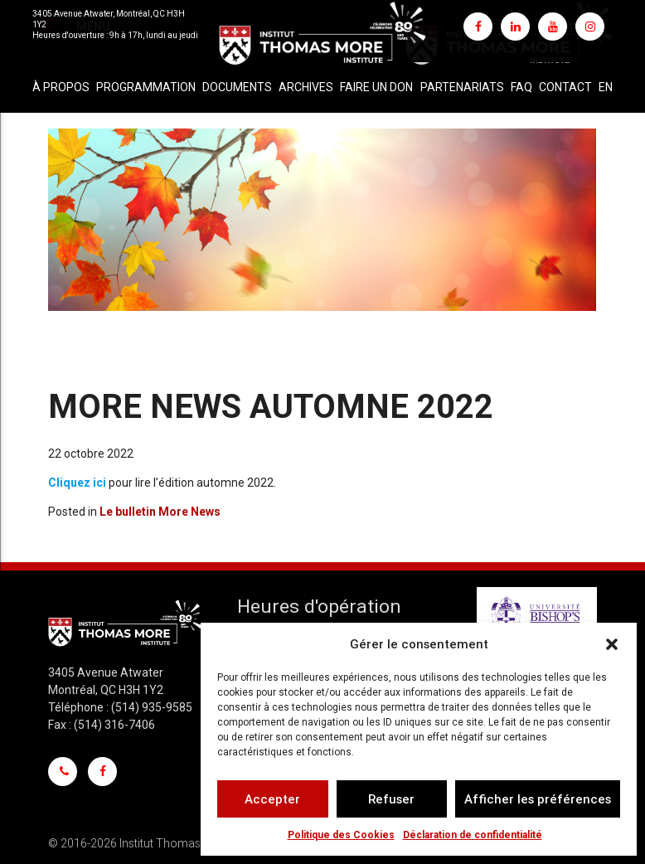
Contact (565, 87)
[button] (612, 644)
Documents (237, 87)
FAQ (521, 87)
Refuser (391, 799)
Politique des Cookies (341, 835)
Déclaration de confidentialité (472, 835)
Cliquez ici (77, 482)
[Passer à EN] (606, 87)
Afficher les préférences (537, 799)
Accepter (272, 799)
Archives (306, 87)
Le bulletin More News (160, 511)
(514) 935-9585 (151, 707)
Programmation (146, 87)
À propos (61, 87)
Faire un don (376, 87)
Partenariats (462, 87)
